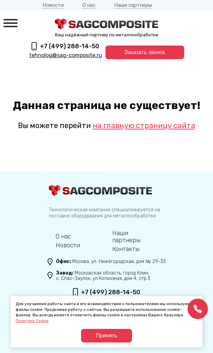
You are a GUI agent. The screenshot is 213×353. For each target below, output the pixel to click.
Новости (53, 5)
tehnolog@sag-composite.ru (65, 55)
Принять (106, 335)
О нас (88, 5)
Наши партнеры (133, 5)
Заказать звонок (144, 52)
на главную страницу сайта (144, 125)
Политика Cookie (32, 320)
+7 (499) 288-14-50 (69, 46)
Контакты (125, 249)
